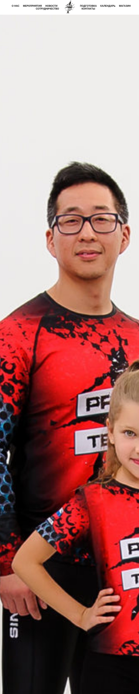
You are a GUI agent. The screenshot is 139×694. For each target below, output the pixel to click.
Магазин (125, 6)
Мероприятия (32, 6)
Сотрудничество (47, 8)
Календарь (107, 6)
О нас (15, 6)
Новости (51, 6)
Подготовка (88, 6)
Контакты (88, 8)
